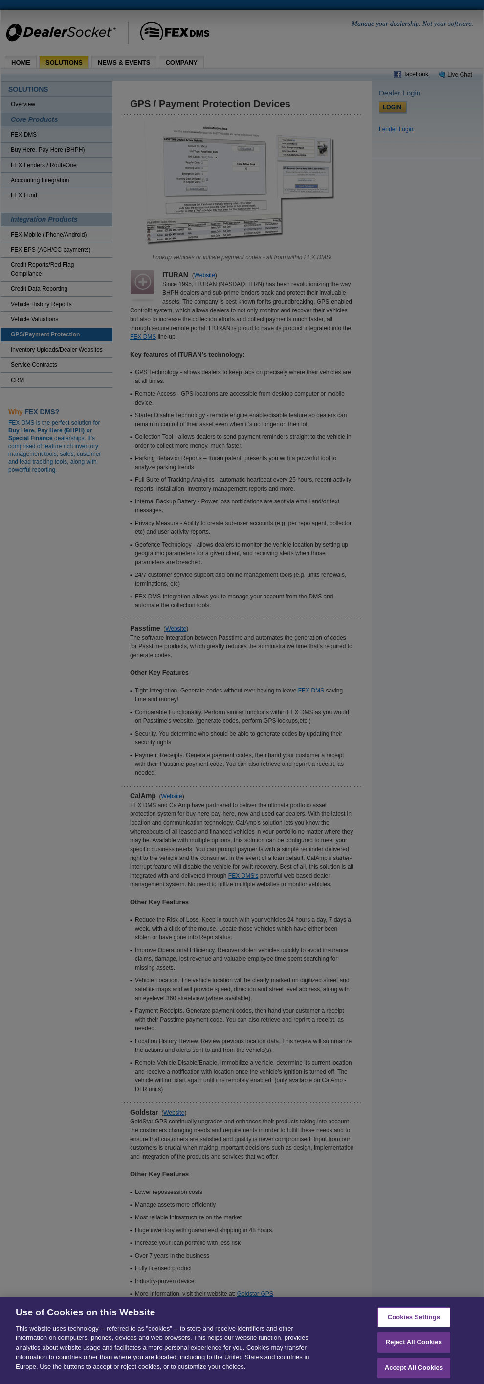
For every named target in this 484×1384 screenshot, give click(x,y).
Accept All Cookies (414, 1372)
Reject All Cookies (414, 1346)
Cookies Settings (414, 1321)
